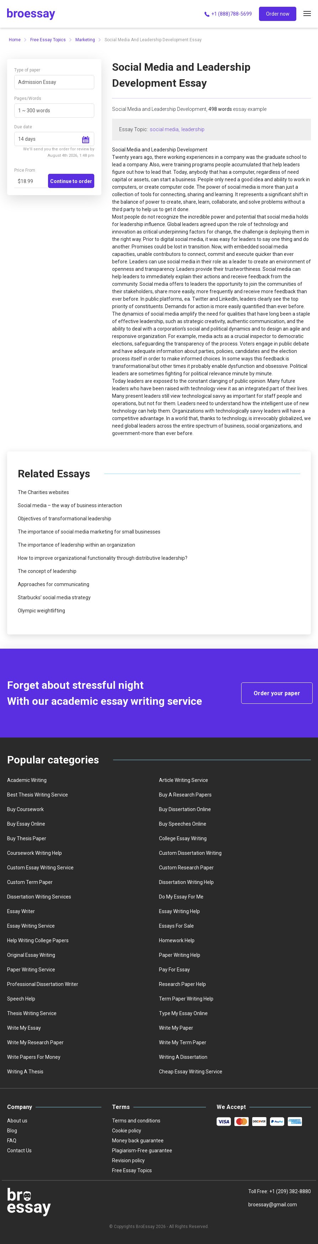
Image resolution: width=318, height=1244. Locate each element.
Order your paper (277, 693)
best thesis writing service (37, 795)
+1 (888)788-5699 (227, 14)
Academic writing (27, 780)
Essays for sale (176, 926)
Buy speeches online (182, 824)
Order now (278, 14)
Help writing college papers (38, 940)
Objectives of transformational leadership (64, 518)
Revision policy (128, 1160)
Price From (24, 170)
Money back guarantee (138, 1140)
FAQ (11, 1140)
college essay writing (183, 838)
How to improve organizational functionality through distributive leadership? (102, 558)
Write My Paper (176, 1028)
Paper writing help (179, 955)
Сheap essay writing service (190, 1071)
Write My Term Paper (182, 1042)
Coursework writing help (34, 853)
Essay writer (21, 911)
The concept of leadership (47, 571)
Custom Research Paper (186, 867)
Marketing (85, 39)
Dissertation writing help (186, 882)
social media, (165, 129)
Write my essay (24, 1028)
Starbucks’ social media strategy (54, 597)
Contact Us (19, 1150)
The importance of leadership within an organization (76, 545)
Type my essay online (183, 1013)
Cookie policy (126, 1130)
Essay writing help (179, 911)
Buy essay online (26, 824)
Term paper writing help (186, 999)
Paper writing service (31, 969)
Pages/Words (27, 98)
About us (17, 1121)
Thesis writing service (32, 1013)
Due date (23, 126)
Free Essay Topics (48, 39)
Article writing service (183, 780)
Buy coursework (25, 809)
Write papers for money (33, 1057)
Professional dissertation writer (42, 984)
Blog (12, 1130)
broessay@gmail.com (272, 1204)
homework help (177, 940)
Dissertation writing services (39, 897)
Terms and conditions (136, 1121)
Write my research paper (35, 1042)
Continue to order (71, 181)
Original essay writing (31, 955)
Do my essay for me (181, 897)
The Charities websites (43, 492)
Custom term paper (30, 882)
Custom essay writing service (40, 867)
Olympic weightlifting (41, 610)
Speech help (21, 999)
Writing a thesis (25, 1071)
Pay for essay (174, 969)
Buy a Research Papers (185, 795)
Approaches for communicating (53, 584)
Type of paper (27, 70)
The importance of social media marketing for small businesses (89, 532)
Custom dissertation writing (190, 853)
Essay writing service (31, 926)
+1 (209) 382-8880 (290, 1191)
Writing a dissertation (183, 1057)
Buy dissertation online (185, 809)
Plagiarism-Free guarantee (142, 1150)
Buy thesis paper (26, 838)
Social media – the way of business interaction (70, 505)
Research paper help (182, 984)
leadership (193, 129)
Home (15, 39)
